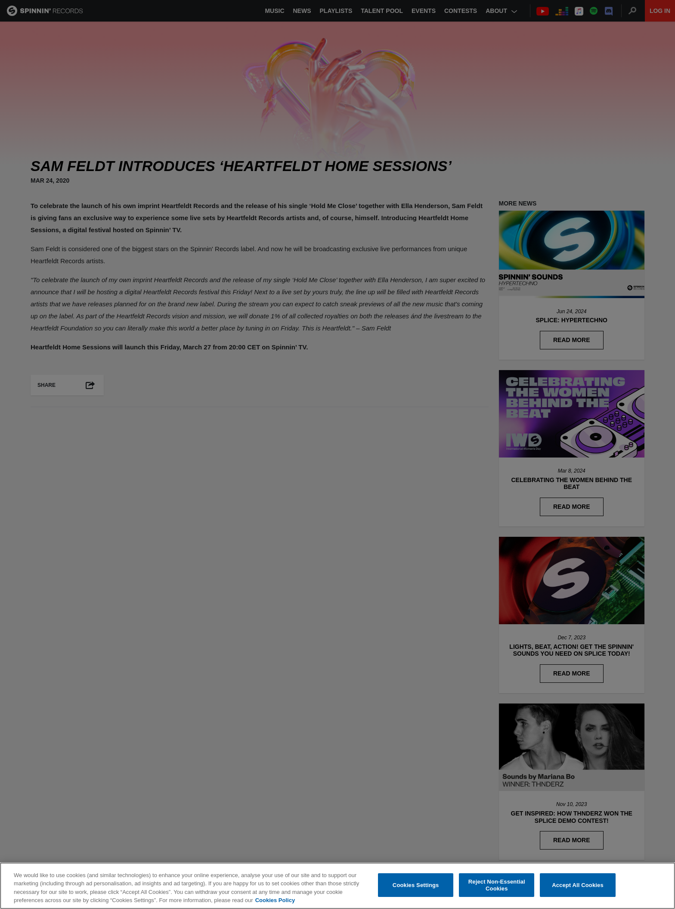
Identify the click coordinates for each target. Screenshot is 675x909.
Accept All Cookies (578, 885)
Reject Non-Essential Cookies (496, 885)
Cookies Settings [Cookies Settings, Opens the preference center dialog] (416, 885)
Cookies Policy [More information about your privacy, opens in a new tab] (275, 900)
